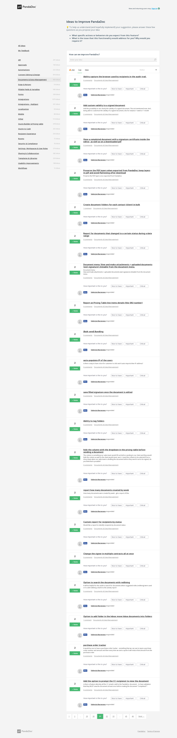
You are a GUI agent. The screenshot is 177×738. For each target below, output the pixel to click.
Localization (23, 109)
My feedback (23, 50)
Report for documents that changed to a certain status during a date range (117, 234)
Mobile (21, 114)
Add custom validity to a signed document (104, 105)
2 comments (87, 114)
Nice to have (117, 89)
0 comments (87, 80)
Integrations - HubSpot (28, 104)
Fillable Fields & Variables (29, 89)
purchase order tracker (94, 645)
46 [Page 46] (133, 716)
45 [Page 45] (126, 716)
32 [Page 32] (107, 716)
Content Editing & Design (29, 75)
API (19, 60)
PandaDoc (141, 731)
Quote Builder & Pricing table (30, 124)
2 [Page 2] (74, 716)
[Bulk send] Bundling (93, 331)
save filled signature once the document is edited (107, 392)
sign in (154, 8)
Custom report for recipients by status (102, 522)
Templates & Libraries (27, 158)
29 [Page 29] (87, 716)
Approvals (22, 65)
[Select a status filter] (148, 70)
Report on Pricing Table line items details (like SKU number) (113, 302)
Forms (20, 94)
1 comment (87, 208)
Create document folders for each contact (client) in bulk (111, 204)
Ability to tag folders (93, 421)
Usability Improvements (28, 163)
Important (130, 89)
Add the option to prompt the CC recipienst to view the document (116, 681)
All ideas (21, 46)
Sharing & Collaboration (28, 153)
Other (20, 119)
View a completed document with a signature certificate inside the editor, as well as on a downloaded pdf (116, 140)
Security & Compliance (27, 143)
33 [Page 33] (113, 716)
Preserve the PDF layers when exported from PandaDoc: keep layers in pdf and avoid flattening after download (116, 171)
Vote (76, 85)
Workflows (22, 168)
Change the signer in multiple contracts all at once (108, 553)
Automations (24, 70)
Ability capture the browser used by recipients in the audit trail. (114, 76)
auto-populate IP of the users (97, 360)
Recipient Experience (27, 134)
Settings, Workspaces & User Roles (33, 148)
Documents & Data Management (32, 79)
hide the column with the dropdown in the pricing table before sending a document (114, 450)
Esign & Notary (24, 84)
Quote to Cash (24, 129)
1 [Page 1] (69, 716)
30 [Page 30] (94, 716)
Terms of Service (153, 731)
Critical (144, 89)
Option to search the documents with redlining (106, 582)
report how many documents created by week (106, 490)
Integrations (23, 99)
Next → (141, 716)
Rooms (21, 138)
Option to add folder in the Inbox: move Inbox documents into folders (117, 616)
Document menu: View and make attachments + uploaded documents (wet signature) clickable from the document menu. (117, 265)
